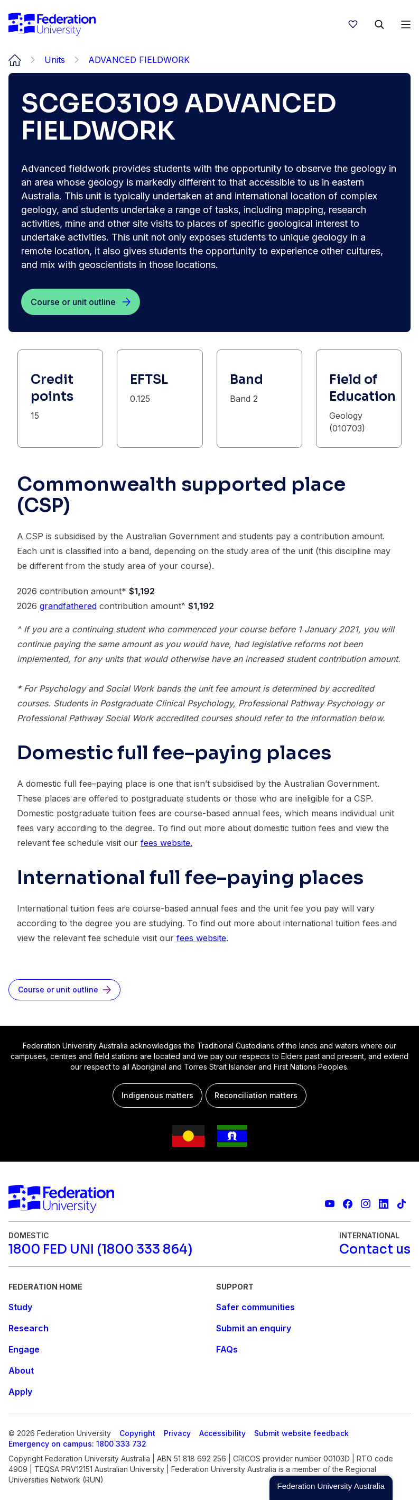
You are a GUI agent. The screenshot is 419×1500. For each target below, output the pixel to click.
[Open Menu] (406, 24)
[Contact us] (375, 1249)
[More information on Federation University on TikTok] (402, 1204)
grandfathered (68, 606)
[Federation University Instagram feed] (366, 1204)
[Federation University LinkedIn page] (384, 1204)
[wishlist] (353, 24)
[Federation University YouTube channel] (330, 1204)
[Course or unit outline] (80, 302)
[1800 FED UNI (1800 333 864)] (100, 1249)
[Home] (52, 24)
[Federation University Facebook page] (348, 1204)
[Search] (379, 24)
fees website (201, 938)
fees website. (166, 843)
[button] (331, 1488)
